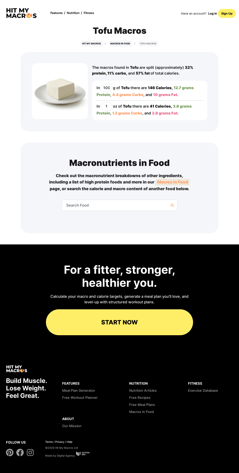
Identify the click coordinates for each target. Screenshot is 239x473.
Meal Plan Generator (78, 390)
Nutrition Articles (143, 390)
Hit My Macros (91, 43)
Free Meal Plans (142, 405)
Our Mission (71, 426)
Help (69, 441)
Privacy (59, 441)
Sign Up (226, 13)
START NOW (119, 322)
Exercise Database (203, 390)
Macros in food (120, 43)
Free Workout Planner (80, 398)
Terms (49, 441)
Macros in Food (172, 182)
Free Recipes (139, 398)
